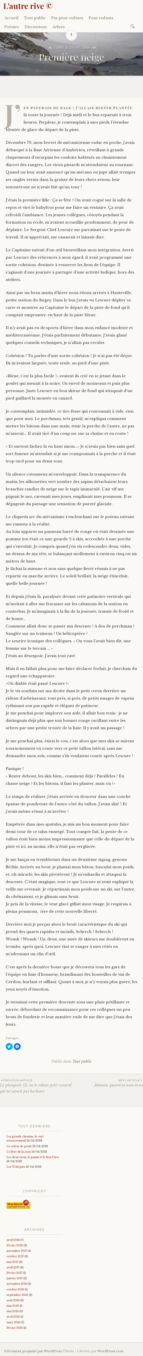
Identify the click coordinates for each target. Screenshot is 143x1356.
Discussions (35, 27)
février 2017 (14, 1272)
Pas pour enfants (67, 18)
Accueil (11, 18)
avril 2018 (13, 1240)
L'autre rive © (28, 5)
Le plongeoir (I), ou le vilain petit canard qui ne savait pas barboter (36, 1085)
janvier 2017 (15, 1278)
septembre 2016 (17, 1295)
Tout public (35, 18)
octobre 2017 (15, 1256)
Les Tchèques (16, 1166)
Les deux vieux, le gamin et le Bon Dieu (33, 1157)
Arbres (58, 27)
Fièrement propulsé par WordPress (33, 1351)
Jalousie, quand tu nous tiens (107, 1083)
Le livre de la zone (19, 1151)
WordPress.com (110, 1351)
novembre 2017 (17, 1250)
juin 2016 (13, 1305)
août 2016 (13, 1300)
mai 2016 (13, 1311)
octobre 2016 (15, 1289)
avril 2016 (13, 1316)
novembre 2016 (17, 1283)
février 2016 (15, 1327)
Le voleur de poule (19, 1146)
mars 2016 (13, 1322)
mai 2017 (12, 1262)
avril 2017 (13, 1267)
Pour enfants (101, 18)
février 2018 (15, 1245)
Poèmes (11, 27)
